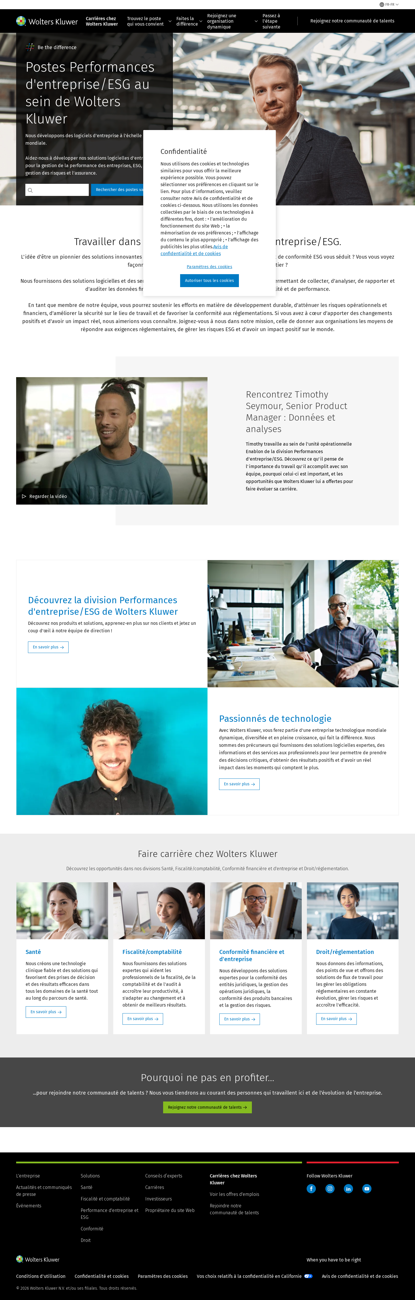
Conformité (92, 1229)
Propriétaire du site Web (170, 1210)
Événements (28, 1206)
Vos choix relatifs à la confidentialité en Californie (249, 1276)
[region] (209, 213)
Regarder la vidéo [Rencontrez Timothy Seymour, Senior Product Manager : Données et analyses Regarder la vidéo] (48, 496)
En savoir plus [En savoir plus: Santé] (43, 1011)
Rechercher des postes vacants (125, 189)
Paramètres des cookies (163, 1276)
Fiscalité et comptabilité (105, 1199)
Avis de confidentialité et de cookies (360, 1276)
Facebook (311, 1188)
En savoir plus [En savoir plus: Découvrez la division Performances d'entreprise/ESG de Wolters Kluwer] (46, 647)
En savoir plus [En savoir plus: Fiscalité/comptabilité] (140, 1018)
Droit (85, 1240)
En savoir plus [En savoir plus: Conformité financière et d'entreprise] (237, 1019)
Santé (87, 1187)
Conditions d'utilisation (40, 1276)
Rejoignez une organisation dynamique (232, 21)
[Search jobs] (62, 190)
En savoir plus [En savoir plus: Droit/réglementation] (334, 1018)
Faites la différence (189, 21)
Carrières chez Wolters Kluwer (102, 21)
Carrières (154, 1187)
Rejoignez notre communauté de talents (205, 1107)
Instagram (330, 1188)
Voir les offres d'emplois (234, 1194)
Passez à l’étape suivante (271, 21)
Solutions (90, 1176)
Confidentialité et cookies (102, 1276)
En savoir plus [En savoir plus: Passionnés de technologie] (237, 784)
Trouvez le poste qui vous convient (149, 21)
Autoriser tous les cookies (209, 280)
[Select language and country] (389, 4)
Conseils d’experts (163, 1176)
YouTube (366, 1188)
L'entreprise (28, 1176)
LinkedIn (348, 1188)
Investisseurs (158, 1199)
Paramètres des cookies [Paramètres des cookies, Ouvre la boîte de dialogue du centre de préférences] (209, 266)
